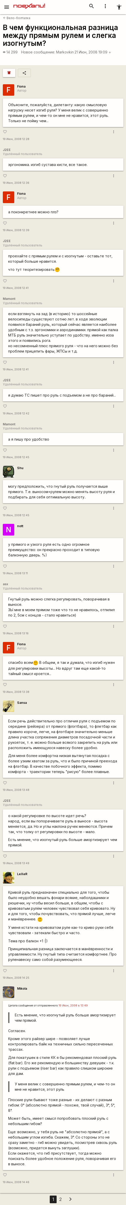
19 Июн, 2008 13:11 (15, 573)
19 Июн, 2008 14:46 (16, 1182)
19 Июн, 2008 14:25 (16, 977)
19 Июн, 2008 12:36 (16, 183)
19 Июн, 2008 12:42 (16, 413)
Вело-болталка (17, 18)
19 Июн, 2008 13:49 (16, 863)
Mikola (22, 988)
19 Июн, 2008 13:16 (16, 633)
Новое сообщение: (38, 52)
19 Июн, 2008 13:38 (16, 692)
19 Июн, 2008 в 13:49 (73, 1005)
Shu (20, 468)
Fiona (21, 86)
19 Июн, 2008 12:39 (16, 230)
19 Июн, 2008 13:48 (16, 790)
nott (20, 526)
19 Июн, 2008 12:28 (16, 139)
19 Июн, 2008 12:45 (16, 457)
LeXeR (22, 874)
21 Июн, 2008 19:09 (92, 52)
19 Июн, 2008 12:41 (16, 288)
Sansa (22, 703)
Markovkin (65, 52)
